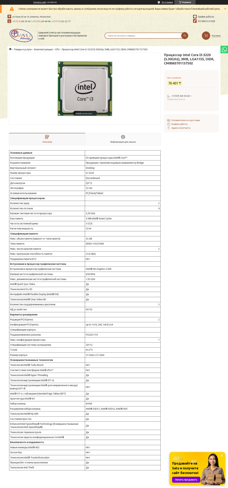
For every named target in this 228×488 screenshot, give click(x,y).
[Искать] (184, 35)
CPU (57, 49)
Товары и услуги (23, 49)
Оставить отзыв (206, 21)
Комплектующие (43, 49)
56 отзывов (167, 2)
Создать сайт (39, 2)
